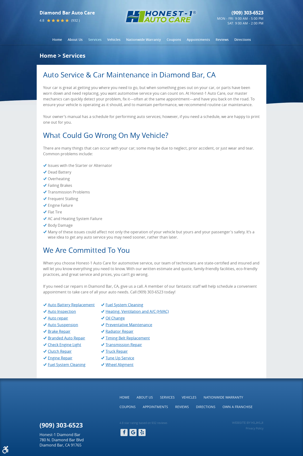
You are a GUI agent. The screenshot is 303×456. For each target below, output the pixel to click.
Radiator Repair (120, 331)
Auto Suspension (63, 324)
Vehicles (113, 39)
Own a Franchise (238, 406)
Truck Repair (117, 351)
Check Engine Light (64, 344)
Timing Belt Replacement (128, 338)
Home (57, 39)
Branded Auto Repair (66, 338)
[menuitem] (57, 39)
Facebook (124, 432)
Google (133, 432)
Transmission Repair (124, 344)
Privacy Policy (254, 428)
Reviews (222, 39)
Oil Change (115, 318)
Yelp (142, 432)
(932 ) (75, 20)
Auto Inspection (62, 311)
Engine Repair (60, 358)
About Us (75, 39)
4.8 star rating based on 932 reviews (143, 423)
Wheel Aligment (120, 364)
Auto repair (58, 318)
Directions (242, 39)
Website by (247, 423)
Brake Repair (59, 331)
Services (95, 39)
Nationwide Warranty (143, 39)
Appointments (198, 39)
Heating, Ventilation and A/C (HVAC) (137, 311)
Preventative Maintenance (129, 324)
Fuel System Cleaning (66, 364)
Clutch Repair (60, 351)
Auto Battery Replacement (71, 304)
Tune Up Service (120, 358)
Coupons (174, 39)
